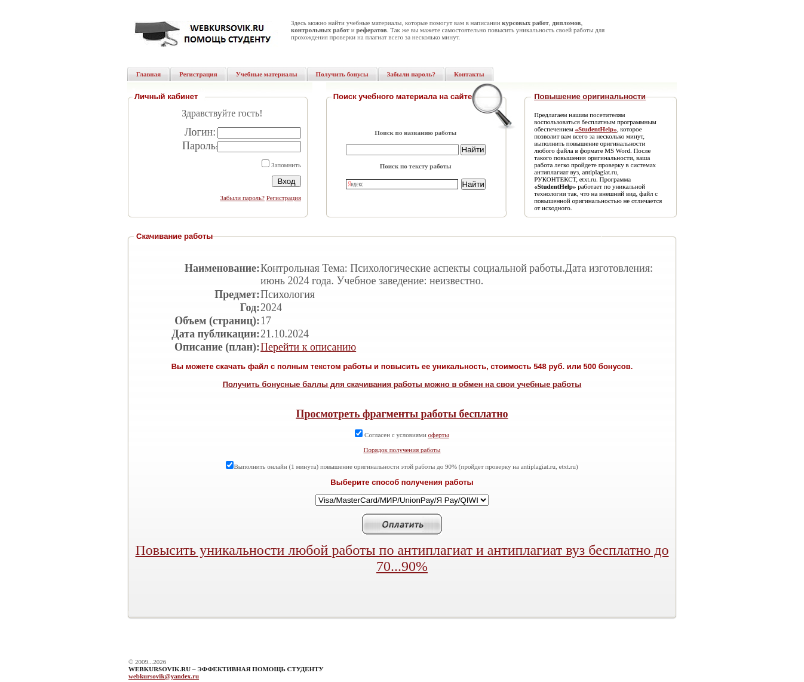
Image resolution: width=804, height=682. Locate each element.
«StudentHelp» (595, 129)
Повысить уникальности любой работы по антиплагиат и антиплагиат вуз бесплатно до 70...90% (402, 558)
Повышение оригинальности (590, 96)
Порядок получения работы (402, 449)
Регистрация (283, 197)
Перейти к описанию (308, 347)
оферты (438, 434)
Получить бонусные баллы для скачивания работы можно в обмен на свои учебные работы (402, 384)
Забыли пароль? (242, 197)
